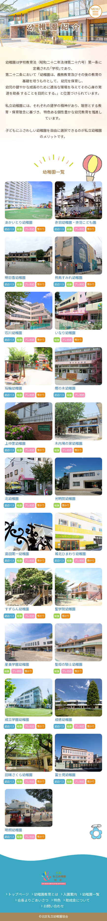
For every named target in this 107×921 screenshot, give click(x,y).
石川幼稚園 (28, 317)
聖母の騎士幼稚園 (78, 648)
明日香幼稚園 (28, 262)
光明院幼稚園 (78, 483)
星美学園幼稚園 (28, 648)
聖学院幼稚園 (78, 593)
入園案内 (70, 894)
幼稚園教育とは (46, 894)
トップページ (18, 894)
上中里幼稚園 (28, 427)
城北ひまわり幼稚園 (78, 538)
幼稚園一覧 (90, 894)
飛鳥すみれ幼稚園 (78, 262)
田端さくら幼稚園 (28, 759)
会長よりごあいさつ (32, 900)
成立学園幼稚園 (28, 704)
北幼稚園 (28, 483)
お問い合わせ (53, 906)
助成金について (78, 900)
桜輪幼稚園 (28, 372)
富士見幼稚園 (78, 759)
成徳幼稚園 (78, 704)
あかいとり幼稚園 (28, 206)
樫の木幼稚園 (78, 372)
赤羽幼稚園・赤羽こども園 (78, 206)
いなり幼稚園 (78, 317)
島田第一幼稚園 (28, 538)
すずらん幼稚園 (28, 593)
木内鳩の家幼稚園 (78, 427)
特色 (57, 900)
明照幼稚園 (28, 814)
